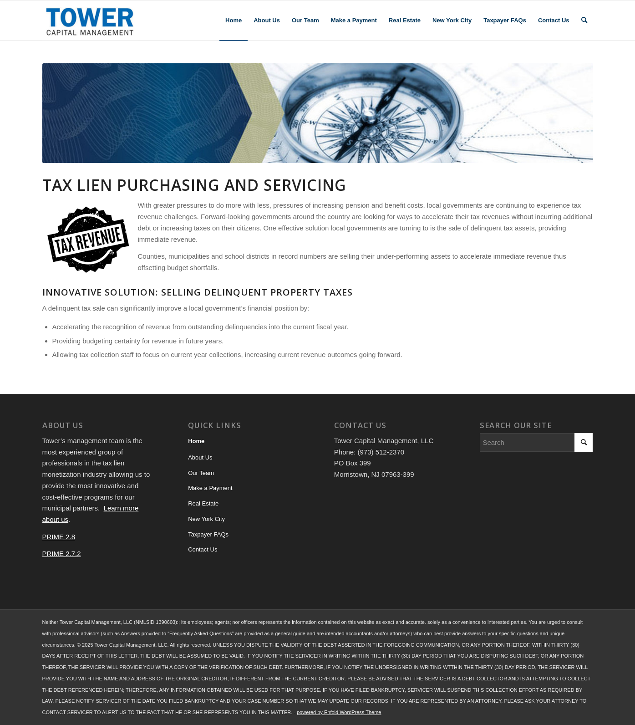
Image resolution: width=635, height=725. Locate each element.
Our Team (201, 473)
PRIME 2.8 (59, 537)
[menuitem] (233, 20)
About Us (200, 457)
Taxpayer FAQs (208, 534)
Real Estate (203, 503)
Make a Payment (210, 488)
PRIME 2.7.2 (61, 553)
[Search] (584, 20)
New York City (206, 519)
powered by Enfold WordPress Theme (339, 712)
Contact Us (202, 549)
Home (196, 441)
